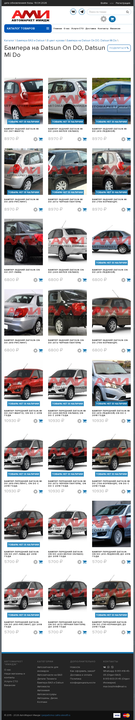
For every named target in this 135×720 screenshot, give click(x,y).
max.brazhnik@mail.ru (115, 686)
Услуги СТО (77, 28)
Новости (75, 667)
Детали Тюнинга (46, 678)
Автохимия (43, 690)
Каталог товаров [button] (28, 27)
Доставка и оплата (81, 674)
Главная (57, 28)
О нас (67, 28)
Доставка (90, 28)
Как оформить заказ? (82, 670)
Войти (104, 3)
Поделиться (119, 48)
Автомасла (43, 686)
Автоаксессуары (46, 694)
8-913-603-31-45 (112, 678)
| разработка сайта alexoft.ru (55, 715)
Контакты (103, 28)
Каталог (9, 40)
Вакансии (115, 28)
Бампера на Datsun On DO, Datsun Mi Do (92, 40)
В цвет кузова (56, 40)
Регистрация (123, 3)
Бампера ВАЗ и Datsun (31, 40)
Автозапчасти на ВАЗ (49, 674)
